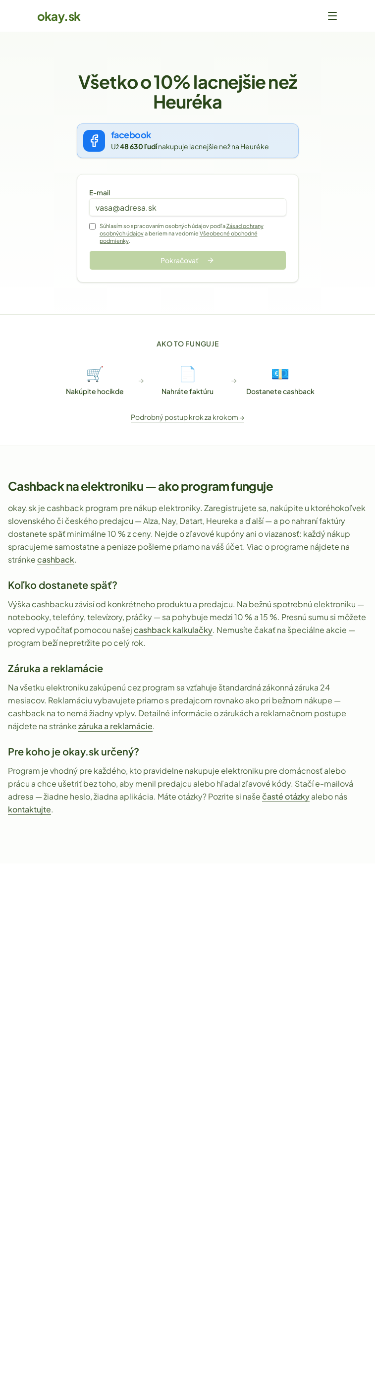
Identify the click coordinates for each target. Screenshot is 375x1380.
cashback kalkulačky (173, 630)
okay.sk (59, 15)
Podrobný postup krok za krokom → (187, 416)
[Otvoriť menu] (332, 16)
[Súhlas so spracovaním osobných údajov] (92, 226)
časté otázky (286, 796)
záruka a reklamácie (115, 726)
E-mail (99, 192)
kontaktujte (29, 809)
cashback (55, 559)
